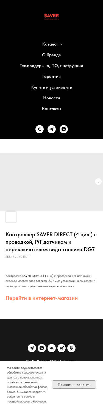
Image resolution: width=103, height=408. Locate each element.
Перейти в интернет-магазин (41, 298)
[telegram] (52, 129)
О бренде (51, 54)
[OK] (71, 348)
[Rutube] (61, 348)
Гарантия (51, 76)
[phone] (39, 129)
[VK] (52, 348)
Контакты (51, 108)
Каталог (50, 44)
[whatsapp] (64, 129)
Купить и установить (51, 87)
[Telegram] (32, 348)
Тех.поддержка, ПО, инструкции (51, 65)
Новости (51, 97)
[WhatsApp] (42, 348)
